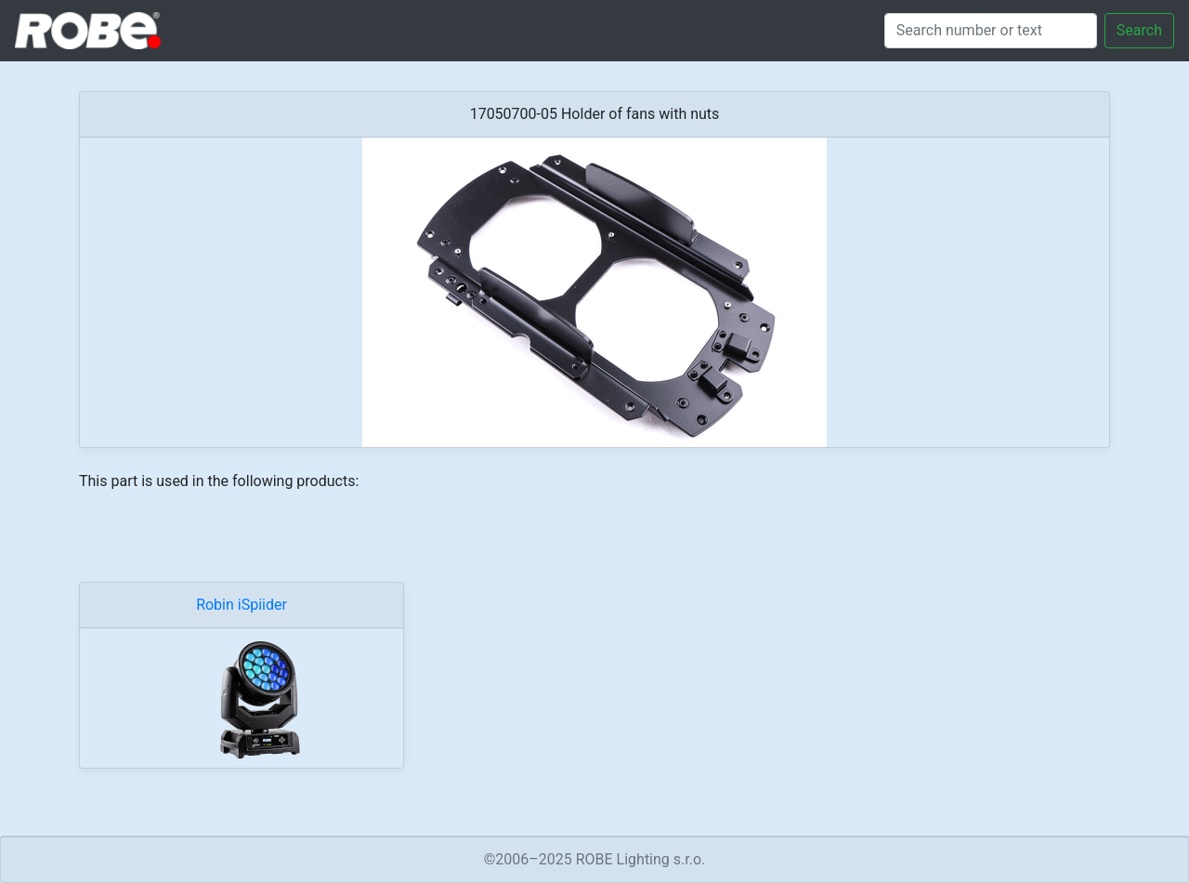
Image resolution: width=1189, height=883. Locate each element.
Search (1139, 30)
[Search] (990, 30)
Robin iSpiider (241, 604)
